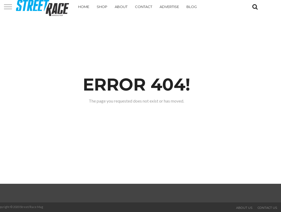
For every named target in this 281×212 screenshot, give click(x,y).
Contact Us (267, 208)
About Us (244, 208)
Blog (191, 7)
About (121, 7)
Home (83, 7)
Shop (102, 7)
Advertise (169, 7)
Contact (143, 7)
